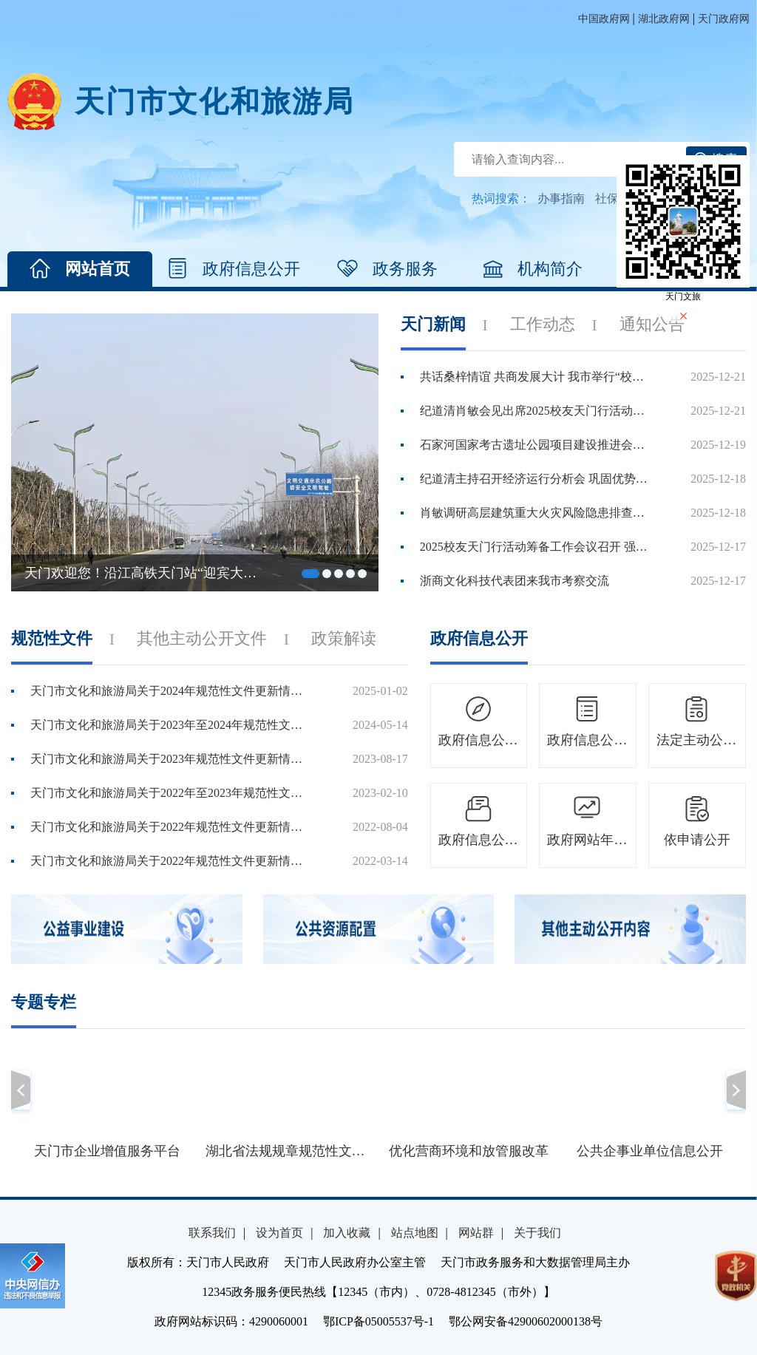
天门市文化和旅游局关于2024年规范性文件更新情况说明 (171, 691)
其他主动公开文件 (202, 638)
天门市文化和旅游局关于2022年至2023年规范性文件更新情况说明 (171, 793)
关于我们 (537, 1232)
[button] (20, 1090)
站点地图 (414, 1232)
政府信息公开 (233, 269)
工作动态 (542, 324)
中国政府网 (604, 18)
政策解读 (343, 638)
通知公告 (652, 324)
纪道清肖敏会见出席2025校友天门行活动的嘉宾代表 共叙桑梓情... (535, 410)
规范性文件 (51, 638)
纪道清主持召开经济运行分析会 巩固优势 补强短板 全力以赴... (535, 478)
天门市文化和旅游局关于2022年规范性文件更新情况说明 (171, 827)
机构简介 (532, 269)
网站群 (476, 1232)
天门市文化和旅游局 (214, 101)
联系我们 (212, 1232)
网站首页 (80, 269)
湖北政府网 (664, 18)
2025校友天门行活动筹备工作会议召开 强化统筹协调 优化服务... (535, 546)
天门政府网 (724, 18)
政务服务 (387, 269)
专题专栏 (43, 1002)
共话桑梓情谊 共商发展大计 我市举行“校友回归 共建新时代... (535, 376)
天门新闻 (433, 324)
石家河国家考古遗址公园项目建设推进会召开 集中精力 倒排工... (535, 444)
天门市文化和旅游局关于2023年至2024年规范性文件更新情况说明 (171, 725)
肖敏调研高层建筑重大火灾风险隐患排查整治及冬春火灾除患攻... (535, 512)
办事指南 (561, 198)
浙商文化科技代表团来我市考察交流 (514, 580)
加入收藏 (346, 1232)
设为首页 (279, 1232)
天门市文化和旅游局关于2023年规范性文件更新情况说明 (171, 759)
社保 (607, 198)
